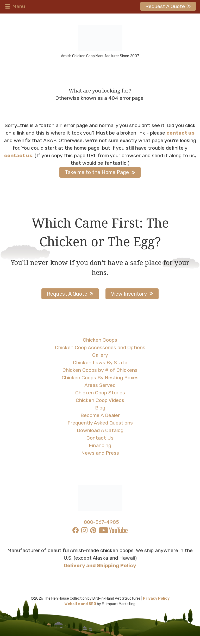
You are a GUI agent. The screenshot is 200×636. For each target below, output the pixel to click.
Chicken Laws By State (100, 363)
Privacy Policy (156, 598)
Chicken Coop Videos (100, 400)
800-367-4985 (101, 522)
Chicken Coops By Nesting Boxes (100, 378)
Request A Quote (165, 6)
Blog (100, 408)
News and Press (100, 453)
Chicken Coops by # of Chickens (100, 370)
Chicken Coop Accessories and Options (100, 347)
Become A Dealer (100, 415)
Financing (100, 445)
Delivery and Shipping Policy (100, 565)
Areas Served (100, 385)
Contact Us (100, 438)
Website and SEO (80, 604)
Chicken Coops (100, 340)
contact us (180, 133)
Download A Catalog (100, 430)
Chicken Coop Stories (100, 393)
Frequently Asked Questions (100, 423)
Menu (14, 6)
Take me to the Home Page (97, 172)
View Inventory (129, 294)
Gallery (100, 355)
